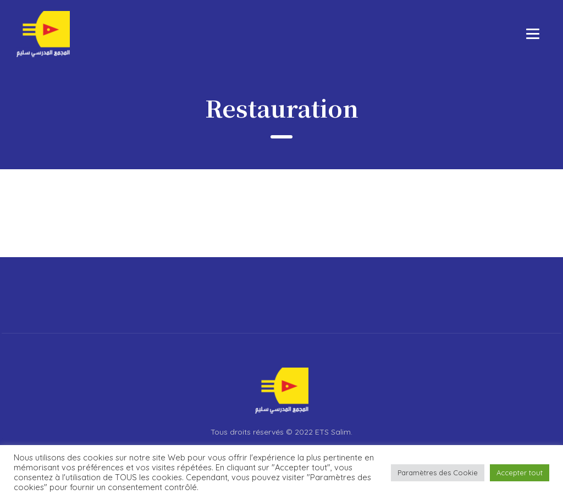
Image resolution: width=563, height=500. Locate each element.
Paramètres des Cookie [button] (438, 472)
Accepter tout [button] (519, 472)
